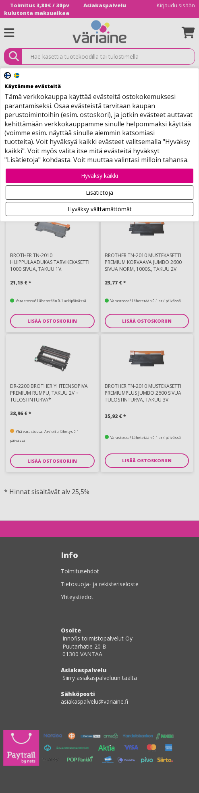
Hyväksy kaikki (99, 175)
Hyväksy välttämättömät (100, 209)
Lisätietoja (99, 192)
